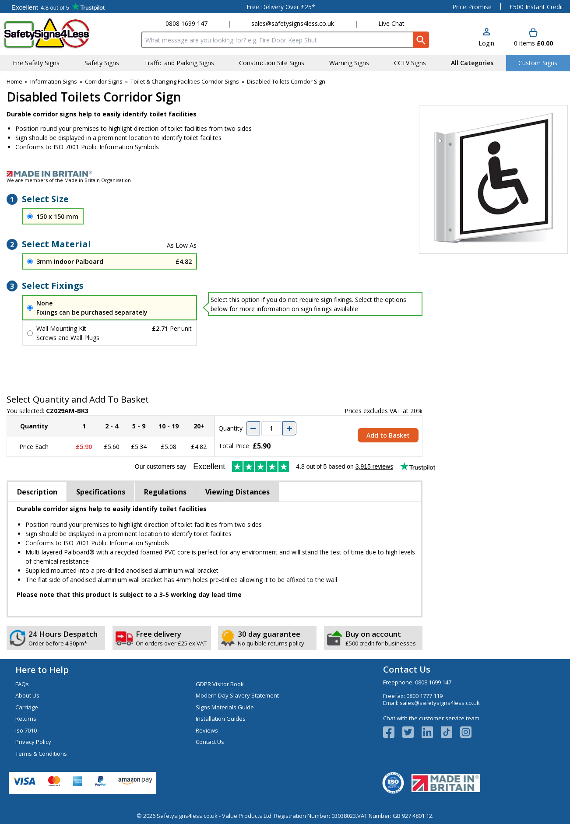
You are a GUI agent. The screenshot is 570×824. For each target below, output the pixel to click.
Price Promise (472, 7)
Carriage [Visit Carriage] (26, 707)
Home (14, 81)
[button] (486, 38)
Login (486, 43)
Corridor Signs (104, 81)
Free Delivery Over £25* (280, 7)
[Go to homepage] (54, 33)
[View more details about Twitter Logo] (412, 732)
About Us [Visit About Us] (27, 695)
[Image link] (285, 174)
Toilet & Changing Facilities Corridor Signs (184, 81)
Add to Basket (388, 435)
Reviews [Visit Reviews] (207, 730)
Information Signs (53, 81)
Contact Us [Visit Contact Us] (210, 742)
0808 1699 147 (186, 23)
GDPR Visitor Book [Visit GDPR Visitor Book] (220, 684)
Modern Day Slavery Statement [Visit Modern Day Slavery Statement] (237, 695)
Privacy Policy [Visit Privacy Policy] (33, 742)
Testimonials (58, 6)
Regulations (165, 492)
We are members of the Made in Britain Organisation (69, 180)
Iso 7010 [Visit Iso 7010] (26, 730)
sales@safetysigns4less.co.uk (292, 23)
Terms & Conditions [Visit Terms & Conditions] (41, 753)
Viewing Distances (237, 492)
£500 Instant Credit (536, 7)
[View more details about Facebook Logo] (392, 732)
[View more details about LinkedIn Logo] (431, 732)
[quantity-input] (271, 428)
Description (37, 492)
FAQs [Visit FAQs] (22, 684)
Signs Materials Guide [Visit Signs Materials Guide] (225, 707)
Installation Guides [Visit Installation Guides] (221, 718)
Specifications (100, 492)
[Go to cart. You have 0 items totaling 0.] (533, 38)
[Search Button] (421, 40)
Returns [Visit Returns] (25, 718)
